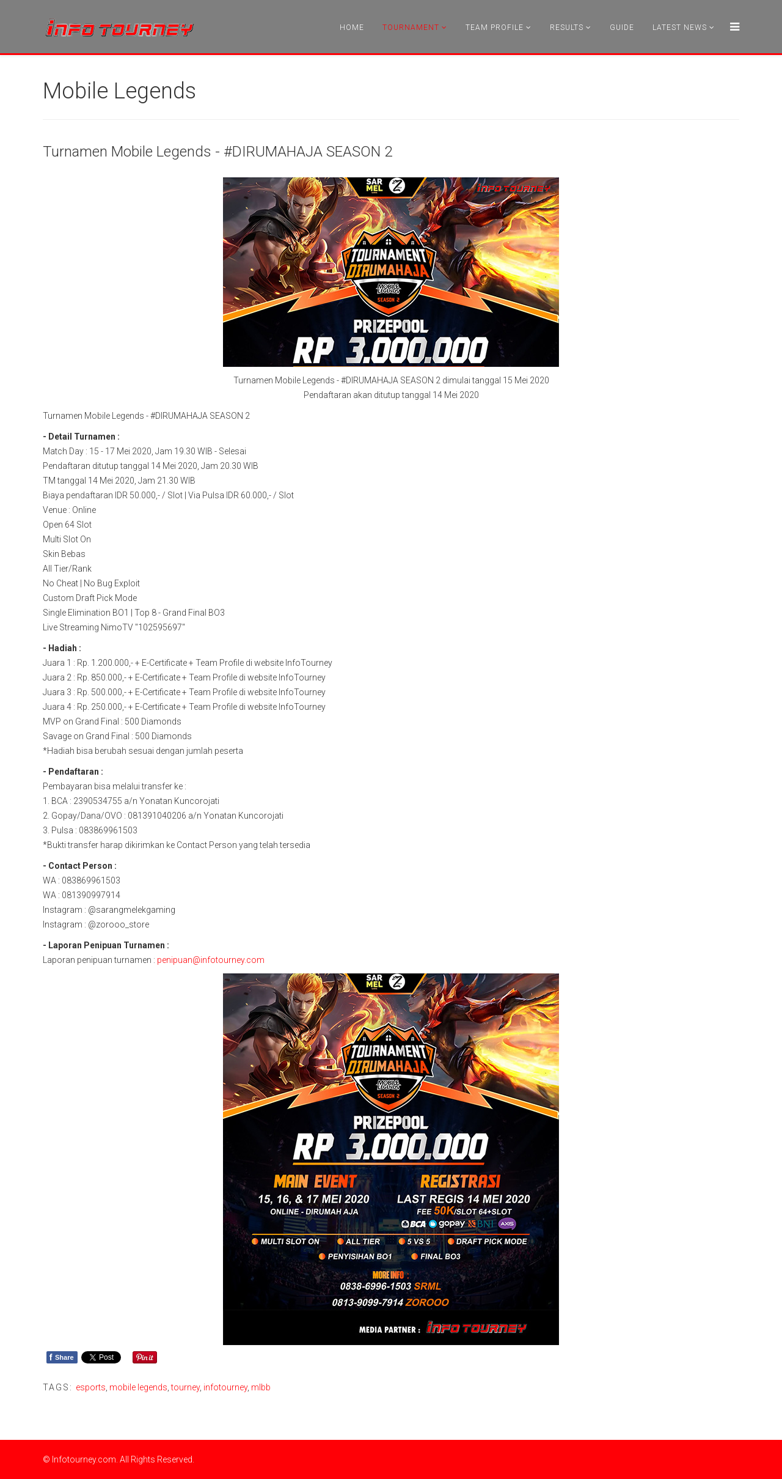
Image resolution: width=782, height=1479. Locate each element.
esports (91, 1387)
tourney (185, 1387)
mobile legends (138, 1387)
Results (566, 27)
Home (352, 27)
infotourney (225, 1387)
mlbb (261, 1387)
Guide (622, 27)
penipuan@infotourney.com (211, 960)
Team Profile (495, 27)
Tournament (410, 27)
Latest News (679, 27)
